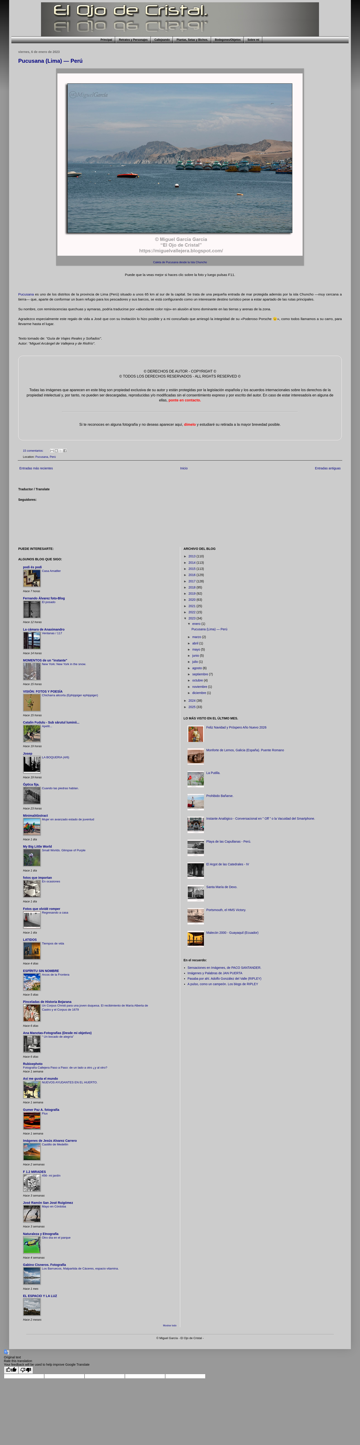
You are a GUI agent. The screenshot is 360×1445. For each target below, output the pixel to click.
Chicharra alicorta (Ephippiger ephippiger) (70, 695)
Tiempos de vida (53, 943)
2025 (192, 707)
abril (195, 643)
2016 (192, 575)
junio (196, 655)
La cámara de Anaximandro (43, 629)
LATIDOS (30, 940)
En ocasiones (51, 881)
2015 (192, 569)
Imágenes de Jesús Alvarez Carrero (50, 1140)
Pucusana (26, 294)
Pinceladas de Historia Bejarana (47, 1002)
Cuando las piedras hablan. (60, 788)
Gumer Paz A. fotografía (41, 1110)
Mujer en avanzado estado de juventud (68, 819)
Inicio (184, 468)
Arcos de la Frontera (55, 974)
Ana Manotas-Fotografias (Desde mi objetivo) (57, 1033)
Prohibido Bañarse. (220, 796)
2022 (192, 612)
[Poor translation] (25, 1370)
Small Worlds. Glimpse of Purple (63, 850)
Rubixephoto (33, 1064)
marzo (197, 637)
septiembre (200, 674)
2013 (192, 556)
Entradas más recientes (36, 468)
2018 (192, 587)
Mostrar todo (170, 1325)
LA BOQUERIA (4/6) (55, 757)
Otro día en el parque (56, 1237)
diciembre (199, 693)
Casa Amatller (51, 571)
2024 (192, 700)
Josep (27, 753)
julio (195, 662)
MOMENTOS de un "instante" (45, 660)
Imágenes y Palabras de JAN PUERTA (215, 973)
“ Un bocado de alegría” (58, 1036)
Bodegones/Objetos (228, 39)
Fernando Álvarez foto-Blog (44, 598)
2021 (192, 606)
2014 (192, 562)
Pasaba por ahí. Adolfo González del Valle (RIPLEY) (224, 978)
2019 (192, 593)
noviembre (200, 687)
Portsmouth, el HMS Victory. (226, 910)
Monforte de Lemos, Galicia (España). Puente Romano (245, 750)
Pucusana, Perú (45, 456)
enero (196, 624)
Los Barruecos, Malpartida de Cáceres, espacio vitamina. (80, 1268)
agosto (197, 668)
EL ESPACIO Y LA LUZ (40, 1296)
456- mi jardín (51, 1175)
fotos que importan (37, 877)
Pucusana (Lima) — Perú (50, 61)
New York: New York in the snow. (64, 664)
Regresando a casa (55, 912)
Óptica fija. (31, 784)
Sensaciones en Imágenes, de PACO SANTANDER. (224, 967)
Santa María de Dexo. (221, 887)
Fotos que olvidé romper (41, 909)
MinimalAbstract (35, 815)
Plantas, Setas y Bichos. (192, 39)
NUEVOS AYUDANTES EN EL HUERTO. (70, 1082)
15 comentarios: (33, 450)
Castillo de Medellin (55, 1144)
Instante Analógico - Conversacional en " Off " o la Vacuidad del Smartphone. (260, 818)
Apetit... (47, 726)
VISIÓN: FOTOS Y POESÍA (43, 691)
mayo (196, 649)
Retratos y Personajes (133, 39)
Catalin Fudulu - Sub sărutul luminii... (51, 722)
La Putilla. (213, 773)
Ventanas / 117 (52, 633)
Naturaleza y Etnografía (41, 1234)
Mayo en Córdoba (54, 1206)
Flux (45, 1113)
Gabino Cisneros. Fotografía (44, 1265)
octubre (198, 680)
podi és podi (32, 567)
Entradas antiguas (328, 468)
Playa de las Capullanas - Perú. (228, 841)
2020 (192, 599)
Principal (106, 39)
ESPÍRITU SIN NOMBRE (41, 971)
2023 (192, 618)
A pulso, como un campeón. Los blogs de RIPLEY (223, 984)
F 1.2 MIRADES (34, 1172)
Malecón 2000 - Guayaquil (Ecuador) (232, 932)
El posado (48, 602)
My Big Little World (37, 846)
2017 (192, 581)
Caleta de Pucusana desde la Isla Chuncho (180, 262)
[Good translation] (11, 1370)
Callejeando (162, 39)
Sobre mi (253, 39)
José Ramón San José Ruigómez (48, 1203)
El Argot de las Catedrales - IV (227, 864)
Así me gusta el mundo (40, 1078)
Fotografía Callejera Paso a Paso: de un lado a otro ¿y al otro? (65, 1067)
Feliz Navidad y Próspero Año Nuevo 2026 (236, 727)
